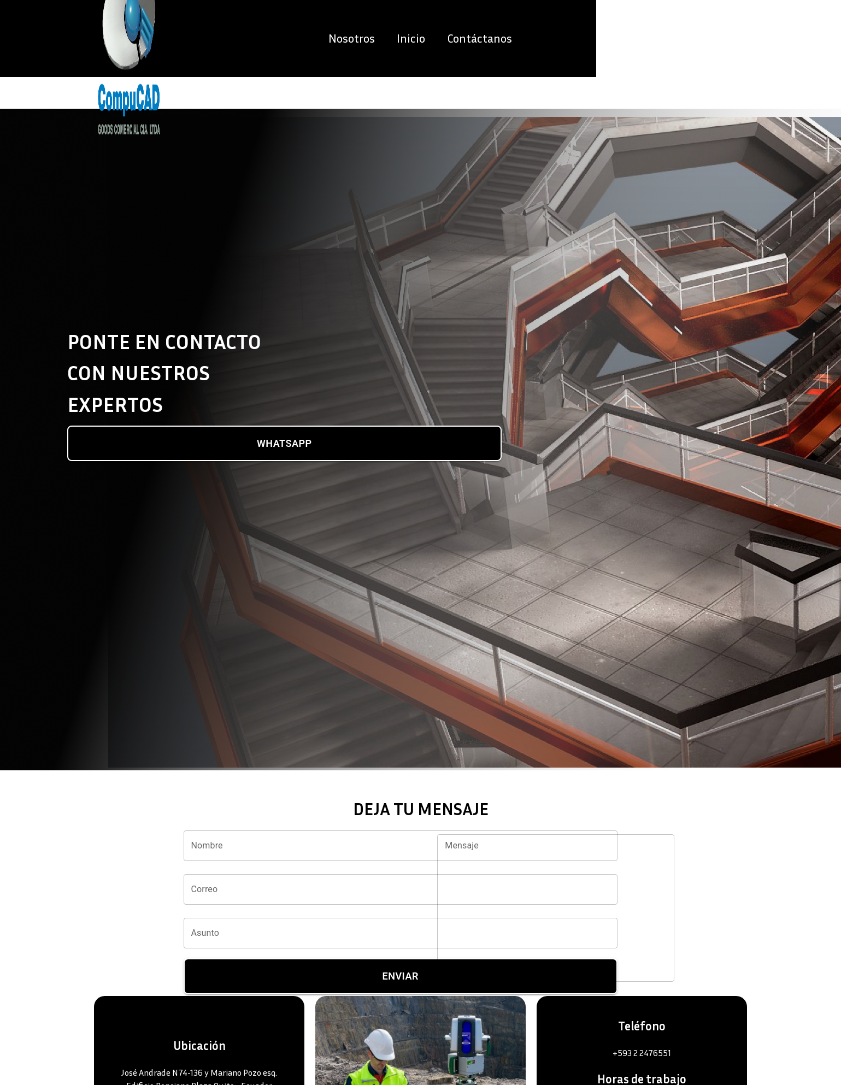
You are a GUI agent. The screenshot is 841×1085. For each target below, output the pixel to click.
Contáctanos (724, 54)
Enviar (400, 976)
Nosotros (596, 54)
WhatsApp (284, 444)
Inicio (656, 54)
